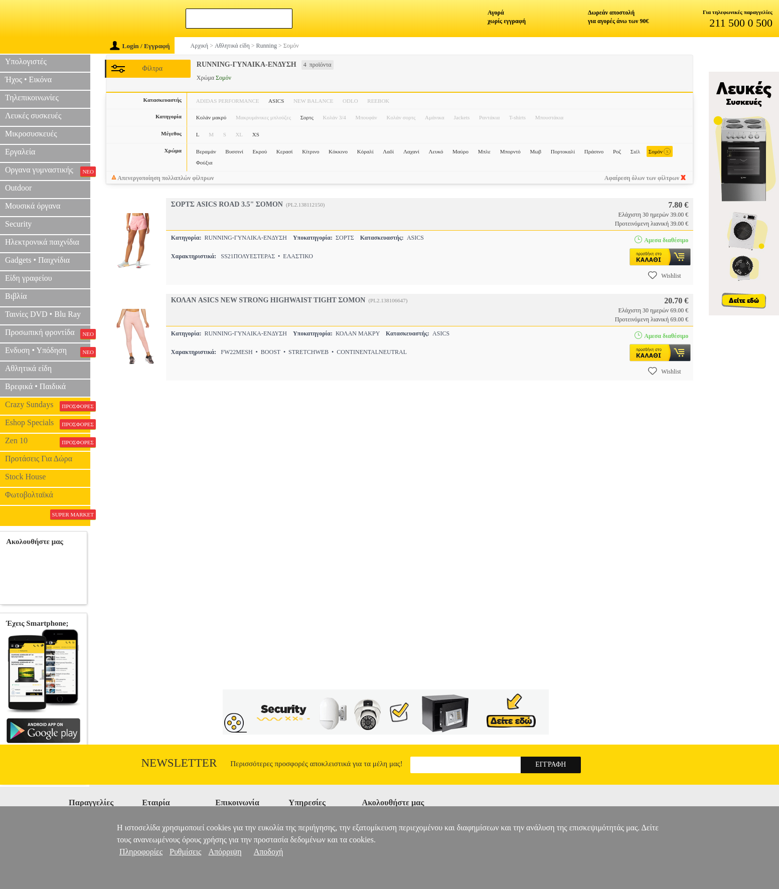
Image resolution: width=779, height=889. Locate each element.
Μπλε (484, 151)
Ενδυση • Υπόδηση (47, 351)
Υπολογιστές (26, 61)
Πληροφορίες (141, 851)
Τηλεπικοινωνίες (32, 97)
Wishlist (664, 275)
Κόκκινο (338, 151)
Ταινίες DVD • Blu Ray (43, 314)
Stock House (25, 476)
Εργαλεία (20, 151)
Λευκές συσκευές (33, 115)
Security (18, 224)
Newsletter (179, 763)
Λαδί (388, 151)
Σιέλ (635, 151)
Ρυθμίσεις (185, 851)
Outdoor (18, 188)
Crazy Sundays (47, 405)
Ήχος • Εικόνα (28, 79)
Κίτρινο (310, 151)
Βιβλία (16, 296)
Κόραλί (365, 151)
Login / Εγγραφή (140, 46)
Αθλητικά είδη (28, 368)
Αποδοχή (268, 851)
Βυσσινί (234, 151)
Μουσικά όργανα (32, 206)
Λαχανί (411, 151)
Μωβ (536, 151)
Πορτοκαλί (563, 151)
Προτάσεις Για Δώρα (38, 458)
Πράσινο (594, 151)
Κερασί (284, 151)
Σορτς (307, 117)
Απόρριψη (224, 851)
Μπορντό (510, 151)
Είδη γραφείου (28, 278)
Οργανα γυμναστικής (47, 170)
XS (255, 134)
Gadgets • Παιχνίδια (37, 260)
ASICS (276, 101)
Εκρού (260, 151)
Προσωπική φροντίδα (47, 333)
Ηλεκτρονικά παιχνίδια (42, 242)
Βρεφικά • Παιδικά (35, 386)
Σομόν (660, 151)
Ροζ (617, 151)
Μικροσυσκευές (31, 133)
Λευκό (436, 151)
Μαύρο (460, 151)
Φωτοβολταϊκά (29, 494)
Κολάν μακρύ (211, 117)
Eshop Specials (47, 423)
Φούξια (204, 162)
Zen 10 (47, 441)
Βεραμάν (206, 151)
